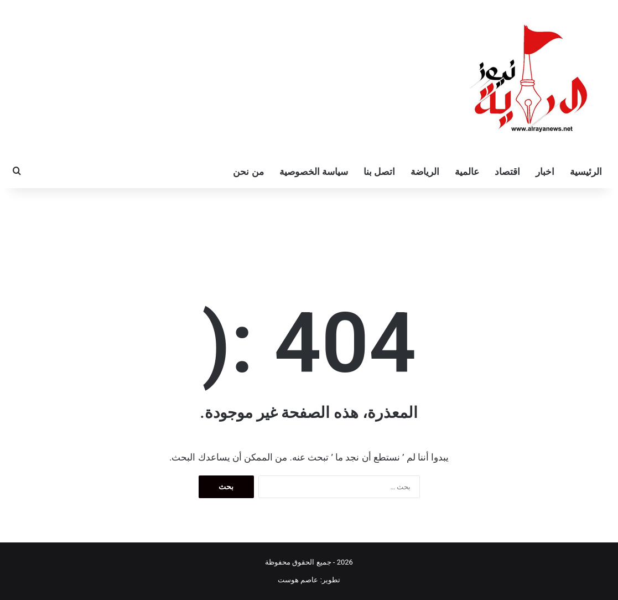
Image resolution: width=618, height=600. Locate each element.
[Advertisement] (309, 224)
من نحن (248, 171)
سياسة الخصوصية (313, 171)
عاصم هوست (298, 580)
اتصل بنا (379, 171)
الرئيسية (586, 171)
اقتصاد (507, 171)
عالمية (467, 171)
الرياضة (425, 171)
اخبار (545, 171)
